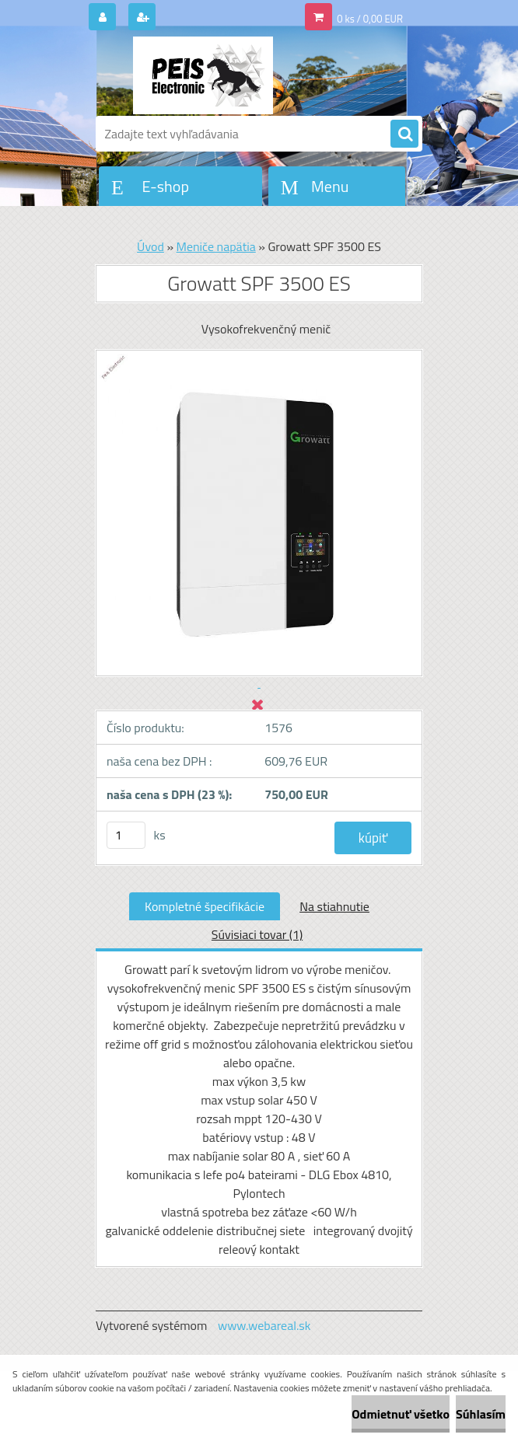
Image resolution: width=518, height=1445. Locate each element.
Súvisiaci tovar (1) (257, 934)
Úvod (150, 246)
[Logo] (203, 75)
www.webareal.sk (264, 1325)
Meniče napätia (216, 246)
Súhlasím (481, 1414)
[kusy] (126, 835)
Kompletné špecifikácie (204, 906)
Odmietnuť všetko (401, 1414)
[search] (404, 134)
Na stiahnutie (334, 906)
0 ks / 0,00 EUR (370, 18)
